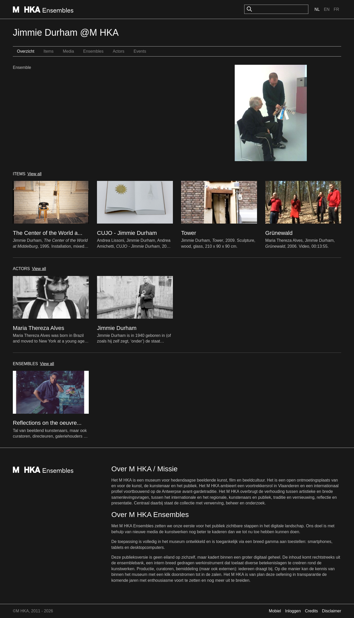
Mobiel (275, 611)
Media (68, 51)
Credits (311, 611)
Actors (118, 51)
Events (140, 51)
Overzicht (25, 51)
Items (49, 51)
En (326, 9)
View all (34, 174)
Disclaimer (331, 611)
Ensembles (93, 51)
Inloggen (293, 611)
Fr (336, 9)
